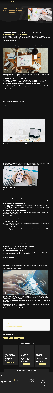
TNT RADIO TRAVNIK (31, 380)
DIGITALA (16, 380)
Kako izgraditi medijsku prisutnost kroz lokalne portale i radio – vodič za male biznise (25, 357)
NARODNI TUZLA (30, 382)
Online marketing (13, 14)
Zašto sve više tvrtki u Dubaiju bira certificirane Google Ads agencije (10, 357)
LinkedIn (4, 252)
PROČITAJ (11, 362)
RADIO (16, 378)
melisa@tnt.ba (44, 380)
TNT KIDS (43, 386)
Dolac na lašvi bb (45, 378)
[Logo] (12, 1)
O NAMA (16, 381)
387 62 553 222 (44, 379)
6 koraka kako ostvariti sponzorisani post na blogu (13, 326)
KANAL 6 (43, 384)
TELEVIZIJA (16, 379)
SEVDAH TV (43, 385)
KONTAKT (16, 382)
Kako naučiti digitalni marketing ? (10, 323)
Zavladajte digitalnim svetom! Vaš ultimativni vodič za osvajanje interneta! (41, 357)
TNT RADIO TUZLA (31, 378)
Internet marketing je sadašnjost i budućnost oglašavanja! (14, 325)
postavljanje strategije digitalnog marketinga (15, 34)
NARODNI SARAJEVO (31, 381)
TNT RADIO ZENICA (31, 379)
